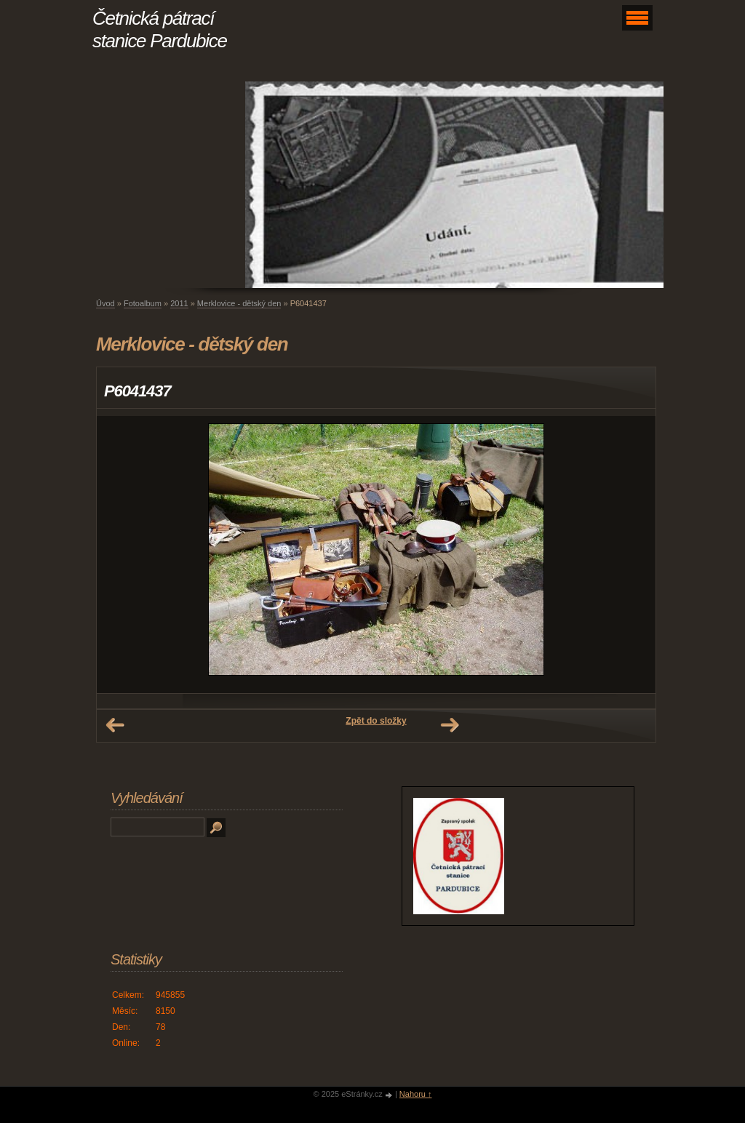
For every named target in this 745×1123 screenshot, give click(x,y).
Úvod (105, 303)
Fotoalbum (143, 303)
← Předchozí (115, 725)
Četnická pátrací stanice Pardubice (159, 29)
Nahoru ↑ (415, 1094)
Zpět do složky (376, 721)
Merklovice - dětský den (239, 303)
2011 (179, 303)
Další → (450, 725)
